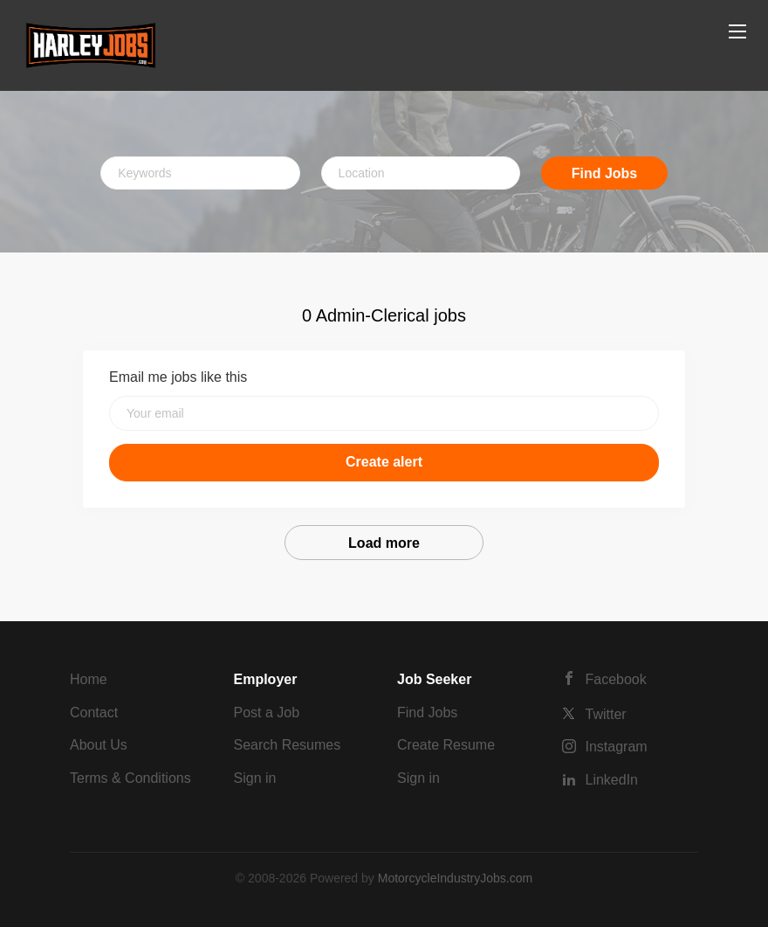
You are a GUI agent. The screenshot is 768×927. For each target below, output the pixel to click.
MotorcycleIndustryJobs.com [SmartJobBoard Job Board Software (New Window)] (455, 878)
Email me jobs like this (178, 377)
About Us (98, 744)
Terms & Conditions (130, 778)
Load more (384, 543)
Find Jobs (605, 173)
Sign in (255, 778)
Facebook (616, 679)
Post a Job (267, 712)
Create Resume (446, 744)
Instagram (617, 746)
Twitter (606, 714)
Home (88, 679)
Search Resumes (287, 744)
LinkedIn (612, 779)
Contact (94, 712)
